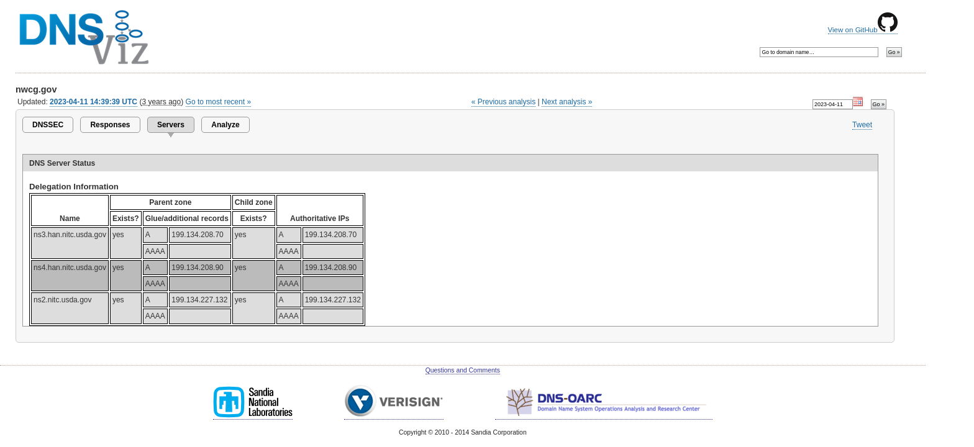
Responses (110, 124)
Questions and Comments (463, 370)
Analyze (225, 124)
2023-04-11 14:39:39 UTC (93, 101)
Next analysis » (567, 101)
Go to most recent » (219, 101)
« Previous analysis (503, 101)
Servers (170, 124)
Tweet (862, 124)
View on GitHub (863, 30)
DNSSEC (47, 124)
